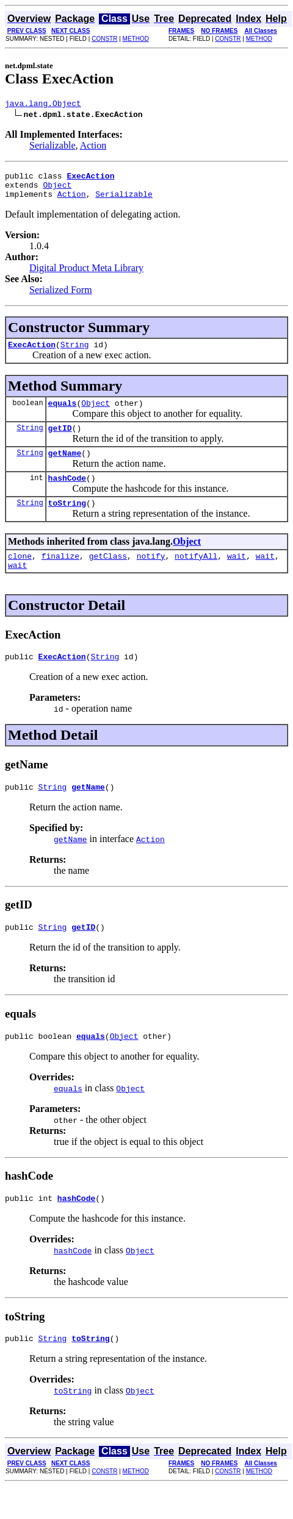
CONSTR (104, 38)
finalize (60, 575)
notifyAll (196, 575)
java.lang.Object (43, 104)
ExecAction (32, 353)
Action (93, 147)
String (74, 353)
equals (62, 413)
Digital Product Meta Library (86, 275)
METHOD (136, 38)
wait (236, 575)
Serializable (52, 147)
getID (60, 440)
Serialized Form (60, 297)
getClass (108, 575)
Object (57, 190)
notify (151, 575)
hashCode (67, 494)
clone (20, 575)
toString (67, 520)
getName (65, 467)
